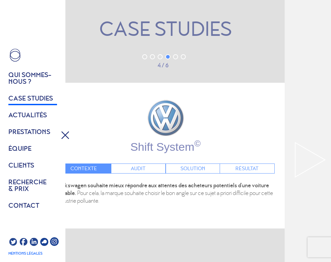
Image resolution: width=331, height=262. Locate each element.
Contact (23, 206)
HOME (15, 55)
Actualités (27, 116)
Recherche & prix (27, 186)
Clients (21, 166)
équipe (20, 149)
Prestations (29, 132)
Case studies (30, 99)
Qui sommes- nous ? (29, 78)
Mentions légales (25, 253)
